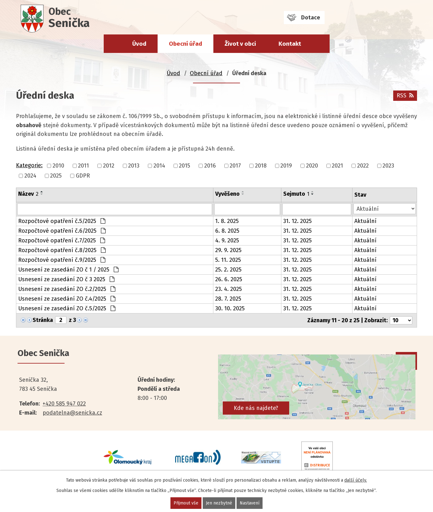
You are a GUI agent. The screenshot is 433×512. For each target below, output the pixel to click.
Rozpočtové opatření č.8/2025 (62, 250)
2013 (133, 165)
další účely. (355, 480)
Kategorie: (29, 165)
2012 (108, 165)
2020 (312, 165)
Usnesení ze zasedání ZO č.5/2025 (66, 308)
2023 (388, 165)
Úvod (139, 43)
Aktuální (365, 221)
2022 (363, 165)
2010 (58, 165)
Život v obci (240, 43)
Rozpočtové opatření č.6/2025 (62, 230)
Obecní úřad (185, 43)
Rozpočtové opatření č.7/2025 (61, 240)
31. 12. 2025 (297, 221)
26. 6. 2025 (228, 279)
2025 (56, 175)
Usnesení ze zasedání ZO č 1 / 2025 (68, 269)
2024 (30, 175)
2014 (159, 165)
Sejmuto (296, 193)
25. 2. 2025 (228, 269)
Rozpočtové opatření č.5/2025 (61, 221)
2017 (235, 165)
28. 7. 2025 (228, 298)
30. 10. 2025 (230, 308)
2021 (337, 165)
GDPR (83, 175)
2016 (210, 165)
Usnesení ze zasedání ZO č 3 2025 (66, 279)
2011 (83, 165)
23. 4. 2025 (228, 289)
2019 (286, 165)
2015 (184, 165)
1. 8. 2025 (227, 221)
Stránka (43, 320)
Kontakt (290, 43)
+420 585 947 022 (64, 403)
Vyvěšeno (227, 193)
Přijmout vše (186, 503)
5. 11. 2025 (228, 259)
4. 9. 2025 (227, 240)
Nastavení (249, 503)
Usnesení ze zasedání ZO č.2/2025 (66, 289)
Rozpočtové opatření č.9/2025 (61, 259)
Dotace (310, 17)
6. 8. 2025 (227, 230)
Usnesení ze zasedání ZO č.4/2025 (66, 298)
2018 (261, 165)
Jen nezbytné (219, 503)
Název (28, 193)
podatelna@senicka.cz (72, 412)
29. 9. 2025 (228, 250)
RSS (405, 95)
